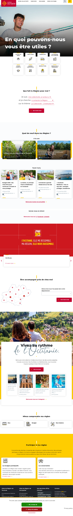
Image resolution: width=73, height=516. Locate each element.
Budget (34, 421)
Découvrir (37, 368)
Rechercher (37, 110)
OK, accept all (32, 504)
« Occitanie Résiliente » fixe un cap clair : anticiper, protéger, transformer (63, 185)
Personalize (31, 512)
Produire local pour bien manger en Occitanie (18, 153)
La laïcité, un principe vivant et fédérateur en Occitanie (27, 184)
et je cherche (25, 100)
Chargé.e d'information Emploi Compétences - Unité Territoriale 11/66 (44, 493)
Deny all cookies (32, 509)
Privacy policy (68, 508)
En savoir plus (6, 474)
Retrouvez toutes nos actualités (35, 200)
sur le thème (22, 103)
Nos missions (60, 421)
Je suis (19, 97)
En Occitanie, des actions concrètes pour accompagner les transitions (51, 152)
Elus (9, 421)
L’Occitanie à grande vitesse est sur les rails (45, 183)
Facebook (40, 215)
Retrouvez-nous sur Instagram (36, 397)
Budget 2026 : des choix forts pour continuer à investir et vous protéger (9, 185)
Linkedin (46, 215)
